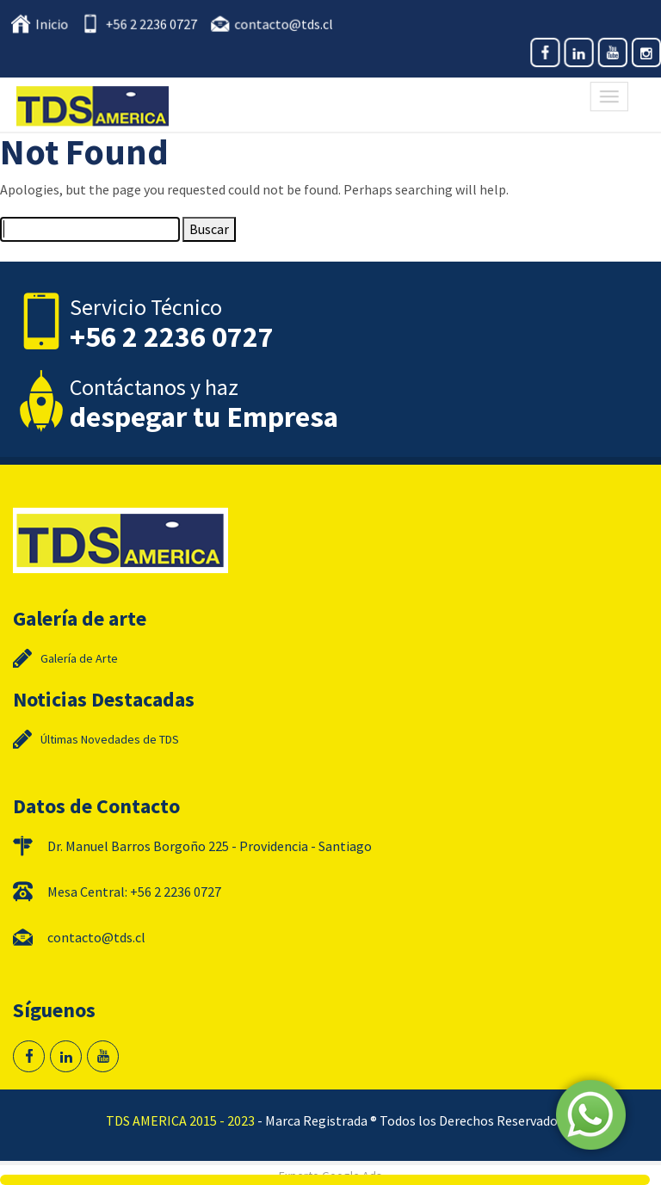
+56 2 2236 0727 (154, 25)
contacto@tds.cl (284, 25)
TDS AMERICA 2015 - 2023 (180, 1120)
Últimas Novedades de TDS (109, 739)
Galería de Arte (79, 658)
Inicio (57, 25)
